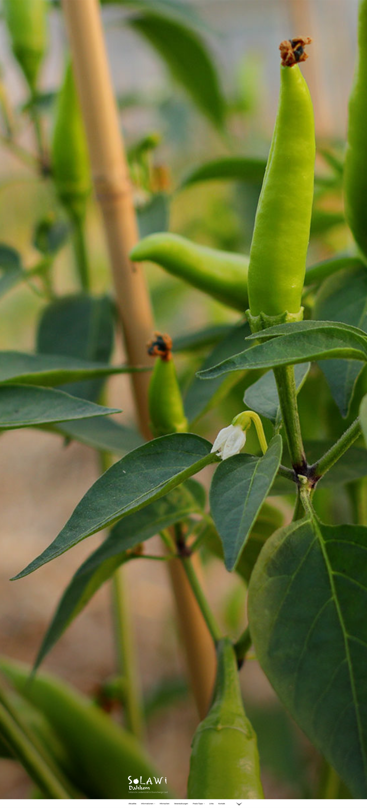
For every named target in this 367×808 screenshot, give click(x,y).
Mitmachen (164, 795)
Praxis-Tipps (199, 795)
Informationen (148, 795)
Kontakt (221, 795)
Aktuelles (132, 795)
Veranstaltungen (181, 795)
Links (211, 795)
